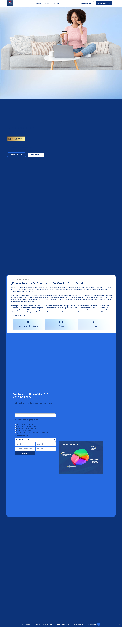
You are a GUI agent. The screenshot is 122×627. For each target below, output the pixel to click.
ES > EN (56, 3)
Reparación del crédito (26, 428)
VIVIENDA (47, 3)
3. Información (21, 436)
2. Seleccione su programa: (27, 420)
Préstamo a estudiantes (26, 426)
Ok (98, 624)
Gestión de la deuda (25, 424)
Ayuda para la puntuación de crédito (32, 432)
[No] (119, 624)
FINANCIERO (37, 3)
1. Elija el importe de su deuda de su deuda (33, 403)
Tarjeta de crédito (24, 430)
